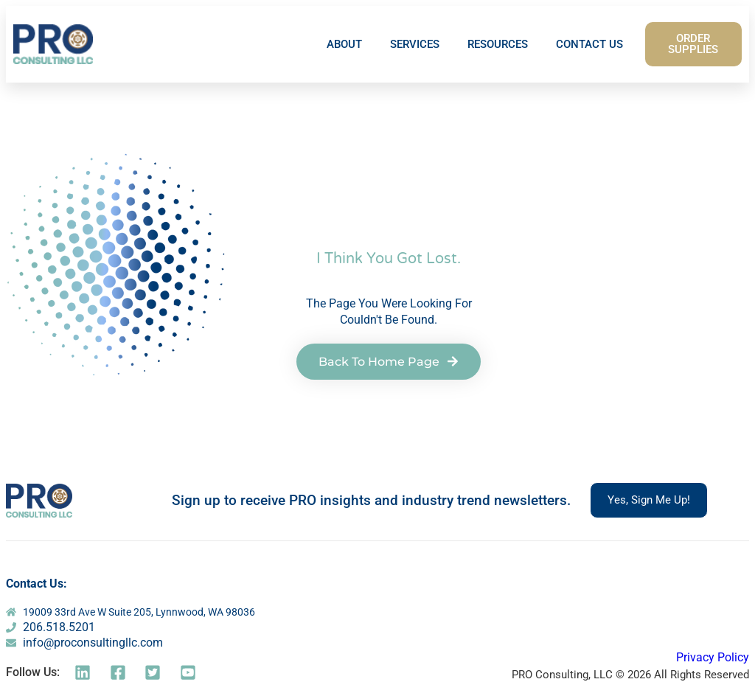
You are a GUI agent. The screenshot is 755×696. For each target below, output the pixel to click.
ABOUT (344, 44)
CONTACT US (589, 44)
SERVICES (414, 44)
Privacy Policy (712, 657)
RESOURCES (497, 44)
